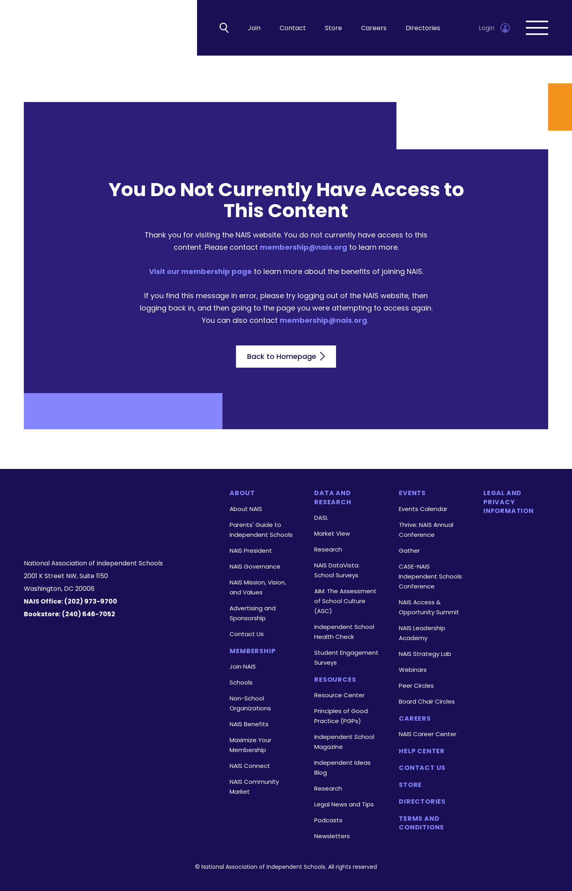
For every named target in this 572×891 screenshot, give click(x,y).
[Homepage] (117, 503)
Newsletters (332, 836)
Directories (423, 28)
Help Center (422, 751)
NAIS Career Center (427, 734)
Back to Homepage (286, 356)
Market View (332, 533)
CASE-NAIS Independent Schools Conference (430, 576)
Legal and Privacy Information (508, 502)
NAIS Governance (255, 566)
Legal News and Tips (344, 804)
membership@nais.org (303, 247)
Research (328, 549)
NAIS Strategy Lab (425, 654)
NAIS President (251, 550)
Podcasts (328, 820)
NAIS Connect (250, 766)
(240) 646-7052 (88, 614)
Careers (373, 28)
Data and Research (332, 497)
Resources (335, 679)
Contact (293, 28)
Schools (241, 682)
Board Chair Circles (427, 701)
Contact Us (247, 634)
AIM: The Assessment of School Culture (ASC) (345, 601)
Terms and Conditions (421, 823)
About (242, 493)
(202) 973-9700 (90, 601)
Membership (252, 651)
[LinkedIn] (118, 533)
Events (412, 493)
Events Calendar (423, 509)
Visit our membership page (200, 271)
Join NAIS (243, 666)
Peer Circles (416, 685)
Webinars (413, 669)
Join (254, 28)
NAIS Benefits (249, 724)
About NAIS (246, 509)
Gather (409, 550)
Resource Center (339, 695)
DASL (321, 517)
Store (333, 28)
